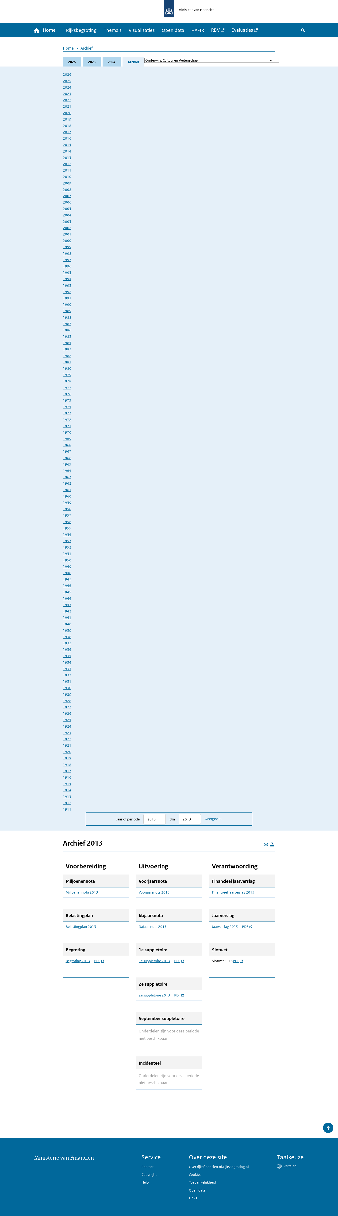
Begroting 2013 (78, 961)
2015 (67, 145)
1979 (67, 375)
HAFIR (198, 30)
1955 (67, 528)
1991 (67, 298)
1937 (67, 643)
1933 (67, 669)
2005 (67, 209)
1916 (67, 777)
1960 (67, 496)
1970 (67, 432)
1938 (67, 637)
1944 (67, 598)
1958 (67, 509)
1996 (67, 266)
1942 (67, 611)
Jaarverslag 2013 (225, 927)
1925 (67, 720)
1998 (67, 253)
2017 (67, 132)
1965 (67, 464)
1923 (67, 733)
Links (193, 1198)
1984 (67, 343)
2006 (67, 202)
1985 (67, 336)
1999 (67, 247)
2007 (67, 196)
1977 (67, 387)
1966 (67, 458)
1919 (67, 758)
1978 (67, 381)
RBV (215, 30)
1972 (67, 419)
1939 (67, 630)
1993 (67, 285)
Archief (87, 48)
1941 (67, 618)
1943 (67, 605)
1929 (67, 694)
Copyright (149, 1174)
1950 (67, 560)
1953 (67, 541)
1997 (67, 260)
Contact (148, 1167)
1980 (67, 368)
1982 (67, 355)
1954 (67, 535)
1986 (67, 330)
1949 (67, 567)
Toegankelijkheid (202, 1182)
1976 (67, 394)
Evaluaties (243, 30)
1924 (67, 726)
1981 (67, 362)
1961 (67, 490)
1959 (67, 503)
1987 (67, 324)
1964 (67, 471)
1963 (67, 477)
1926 (67, 713)
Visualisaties (142, 30)
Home (68, 48)
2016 (67, 138)
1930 (67, 688)
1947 (67, 579)
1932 (67, 675)
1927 (67, 707)
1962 (67, 483)
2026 (72, 62)
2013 (67, 158)
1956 (67, 522)
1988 (67, 317)
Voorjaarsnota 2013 (154, 892)
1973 (67, 413)
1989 (67, 311)
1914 (67, 790)
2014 (67, 151)
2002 (67, 228)
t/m (172, 819)
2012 (67, 164)
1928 (67, 701)
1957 (67, 515)
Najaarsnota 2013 (153, 927)
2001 (67, 234)
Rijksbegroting (81, 30)
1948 (67, 573)
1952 (67, 547)
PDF (99, 961)
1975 (67, 400)
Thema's (113, 30)
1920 (67, 752)
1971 (67, 426)
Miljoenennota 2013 (82, 892)
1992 (67, 292)
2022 (67, 100)
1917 (67, 771)
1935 (67, 656)
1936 (67, 649)
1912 (67, 803)
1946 (67, 586)
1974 (67, 407)
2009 (67, 183)
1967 (67, 451)
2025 (92, 62)
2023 (67, 94)
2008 (67, 190)
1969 (67, 439)
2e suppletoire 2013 (154, 995)
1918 (67, 764)
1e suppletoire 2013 (154, 961)
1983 (67, 349)
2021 (67, 106)
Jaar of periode (128, 819)
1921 (67, 745)
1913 (67, 796)
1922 (67, 739)
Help (145, 1182)
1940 (67, 624)
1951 (67, 554)
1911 (67, 809)
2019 (67, 119)
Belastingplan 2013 (81, 927)
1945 (67, 592)
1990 (67, 304)
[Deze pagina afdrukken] (272, 845)
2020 (67, 113)
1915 (67, 784)
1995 (67, 273)
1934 (67, 662)
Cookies (195, 1174)
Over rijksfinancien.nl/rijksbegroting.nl (219, 1167)
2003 (67, 222)
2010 (67, 177)
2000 (67, 241)
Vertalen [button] (290, 1166)
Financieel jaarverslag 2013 (233, 892)
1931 (67, 681)
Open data (173, 30)
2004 (67, 215)
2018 (67, 126)
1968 (67, 445)
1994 (67, 279)
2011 (67, 170)
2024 (111, 62)
